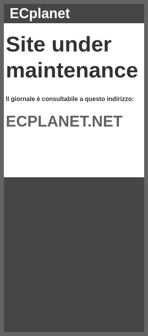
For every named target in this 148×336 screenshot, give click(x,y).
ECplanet (40, 13)
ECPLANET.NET (64, 121)
